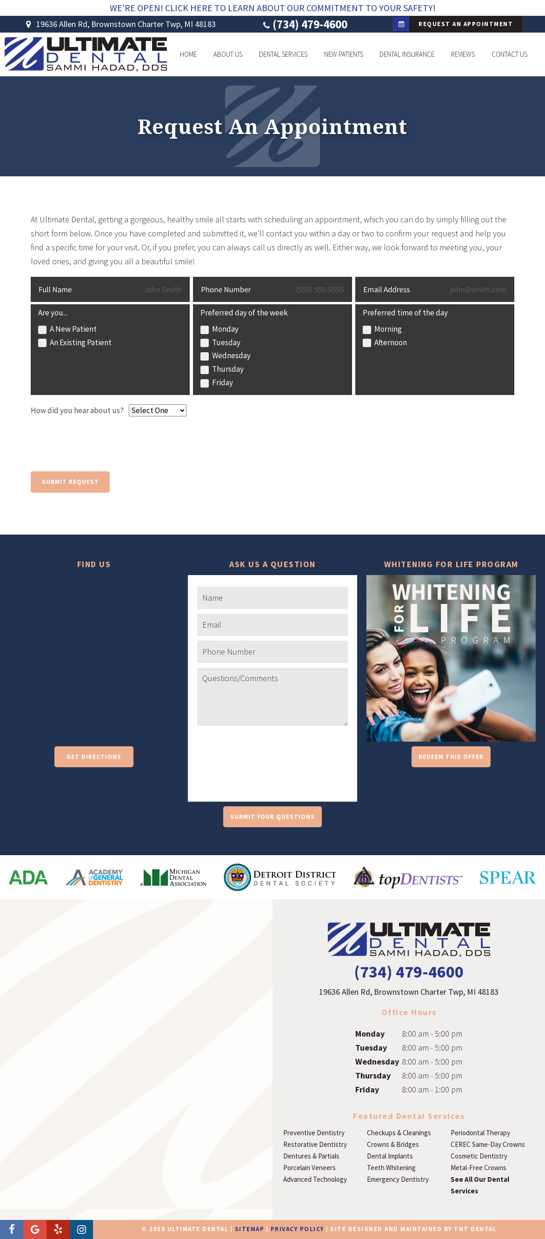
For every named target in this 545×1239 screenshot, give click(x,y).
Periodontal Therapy (480, 1132)
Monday (370, 1033)
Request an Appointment (452, 24)
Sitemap (250, 1229)
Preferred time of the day (405, 313)
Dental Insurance (406, 54)
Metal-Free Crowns (478, 1167)
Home (188, 54)
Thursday (373, 1075)
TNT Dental (475, 1229)
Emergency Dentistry (398, 1179)
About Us (227, 54)
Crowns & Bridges (393, 1144)
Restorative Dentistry (315, 1144)
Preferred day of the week (244, 313)
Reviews (463, 54)
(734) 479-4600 (304, 24)
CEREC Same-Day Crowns (488, 1144)
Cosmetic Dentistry (479, 1156)
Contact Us (509, 54)
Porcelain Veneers (309, 1167)
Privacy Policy (297, 1229)
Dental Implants (390, 1156)
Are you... (52, 313)
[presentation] (101, 448)
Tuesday (371, 1047)
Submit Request (70, 482)
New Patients (343, 54)
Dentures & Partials (311, 1156)
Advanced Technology (315, 1179)
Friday (367, 1089)
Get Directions (93, 757)
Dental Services (283, 54)
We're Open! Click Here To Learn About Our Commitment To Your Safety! (273, 7)
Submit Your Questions (272, 817)
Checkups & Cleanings (399, 1132)
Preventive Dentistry (314, 1132)
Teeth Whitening (391, 1167)
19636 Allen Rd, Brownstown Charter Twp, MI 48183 (119, 24)
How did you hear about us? (77, 410)
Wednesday (377, 1061)
